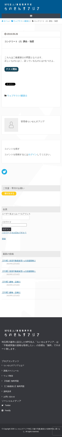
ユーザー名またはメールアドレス (16, 214)
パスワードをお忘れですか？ (14, 233)
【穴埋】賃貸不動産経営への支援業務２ (19, 261)
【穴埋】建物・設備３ (11, 282)
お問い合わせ (9, 397)
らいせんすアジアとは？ (14, 365)
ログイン (32, 154)
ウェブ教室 (8, 376)
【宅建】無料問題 (11, 381)
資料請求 (7, 391)
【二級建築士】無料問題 (14, 386)
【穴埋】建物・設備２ (11, 292)
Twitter (6, 405)
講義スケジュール (11, 371)
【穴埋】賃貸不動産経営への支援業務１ (19, 271)
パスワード (6, 222)
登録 (4, 239)
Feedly (6, 410)
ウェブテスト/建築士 (17, 95)
